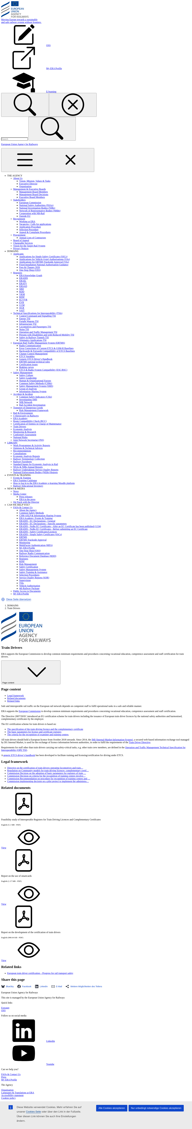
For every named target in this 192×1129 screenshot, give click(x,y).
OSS (3, 1010)
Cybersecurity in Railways (26, 415)
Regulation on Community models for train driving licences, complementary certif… (48, 770)
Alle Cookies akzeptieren (112, 1108)
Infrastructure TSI (27, 324)
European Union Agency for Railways (19, 144)
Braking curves (26, 367)
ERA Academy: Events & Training (35, 518)
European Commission (30, 202)
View (26, 847)
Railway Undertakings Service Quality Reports (35, 469)
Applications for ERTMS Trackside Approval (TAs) (44, 262)
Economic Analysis (22, 429)
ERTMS (23, 537)
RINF (22, 297)
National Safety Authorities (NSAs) (36, 205)
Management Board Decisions (33, 194)
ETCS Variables (26, 356)
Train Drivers (19, 426)
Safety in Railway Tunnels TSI (34, 337)
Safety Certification (28, 567)
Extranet (5, 1008)
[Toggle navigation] (47, 160)
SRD (21, 289)
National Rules (20, 437)
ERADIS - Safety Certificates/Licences (38, 531)
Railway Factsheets (22, 461)
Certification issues (28, 364)
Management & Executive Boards (29, 189)
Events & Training (22, 478)
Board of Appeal (21, 240)
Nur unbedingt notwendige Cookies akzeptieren (156, 1108)
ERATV (23, 283)
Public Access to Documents (27, 591)
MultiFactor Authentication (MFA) (36, 545)
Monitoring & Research (24, 432)
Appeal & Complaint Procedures (35, 232)
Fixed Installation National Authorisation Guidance (43, 264)
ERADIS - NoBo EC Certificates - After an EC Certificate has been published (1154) (60, 526)
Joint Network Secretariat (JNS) (28, 440)
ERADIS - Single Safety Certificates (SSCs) (40, 534)
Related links (13, 701)
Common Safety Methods (31, 513)
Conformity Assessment (24, 434)
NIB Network (25, 402)
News (16, 491)
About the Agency (28, 510)
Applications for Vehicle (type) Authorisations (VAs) (44, 259)
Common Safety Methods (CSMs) (35, 383)
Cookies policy (8, 1098)
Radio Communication (30, 345)
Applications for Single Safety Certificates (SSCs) (43, 256)
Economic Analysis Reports (26, 456)
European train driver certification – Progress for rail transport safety (40, 973)
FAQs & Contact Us (23, 507)
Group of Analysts (28, 388)
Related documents (16, 698)
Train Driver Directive (139, 742)
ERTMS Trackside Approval (32, 540)
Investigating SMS (28, 399)
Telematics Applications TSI (32, 340)
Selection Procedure (28, 229)
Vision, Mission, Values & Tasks (34, 181)
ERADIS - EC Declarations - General (37, 521)
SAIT (22, 310)
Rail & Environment (23, 413)
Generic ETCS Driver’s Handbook (35, 359)
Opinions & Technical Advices (28, 448)
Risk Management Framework (33, 410)
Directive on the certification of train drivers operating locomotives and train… (45, 768)
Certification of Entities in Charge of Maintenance (37, 424)
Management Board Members (33, 192)
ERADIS (23, 278)
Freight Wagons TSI (29, 321)
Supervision (25, 580)
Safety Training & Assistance (33, 572)
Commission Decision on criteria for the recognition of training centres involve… (46, 776)
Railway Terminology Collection (29, 459)
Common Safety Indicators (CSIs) (35, 397)
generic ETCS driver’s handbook (19, 755)
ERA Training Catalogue (25, 480)
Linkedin (28, 1041)
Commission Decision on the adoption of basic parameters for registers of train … (46, 773)
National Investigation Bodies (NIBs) (37, 208)
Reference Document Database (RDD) (37, 556)
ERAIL (22, 281)
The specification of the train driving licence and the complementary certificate (45, 729)
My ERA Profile (27, 548)
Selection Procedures (29, 575)
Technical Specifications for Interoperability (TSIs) (37, 313)
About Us (17, 178)
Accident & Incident (23, 394)
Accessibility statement (12, 1095)
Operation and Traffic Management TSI (38, 332)
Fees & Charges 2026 (29, 267)
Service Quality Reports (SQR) (34, 577)
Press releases (25, 496)
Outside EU (24, 216)
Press (3, 1077)
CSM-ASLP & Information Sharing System (40, 515)
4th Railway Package (29, 588)
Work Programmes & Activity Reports (31, 445)
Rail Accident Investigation (32, 405)
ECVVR (23, 299)
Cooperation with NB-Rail (32, 213)
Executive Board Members (32, 197)
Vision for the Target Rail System (29, 245)
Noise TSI (24, 329)
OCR (21, 308)
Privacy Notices (20, 248)
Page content (30, 672)
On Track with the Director (26, 502)
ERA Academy (20, 418)
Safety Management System (32, 569)
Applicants (18, 254)
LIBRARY (12, 442)
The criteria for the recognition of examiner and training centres (37, 734)
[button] (3, 599)
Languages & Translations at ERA (17, 1092)
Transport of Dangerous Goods (28, 407)
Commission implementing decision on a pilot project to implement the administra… (48, 781)
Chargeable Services (23, 243)
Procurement (19, 235)
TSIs (21, 583)
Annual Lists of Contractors (32, 237)
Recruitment (19, 218)
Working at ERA (27, 221)
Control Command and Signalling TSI (37, 316)
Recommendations (22, 451)
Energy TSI (24, 318)
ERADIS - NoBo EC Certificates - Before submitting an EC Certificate (53, 529)
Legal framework (15, 695)
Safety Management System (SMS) (36, 386)
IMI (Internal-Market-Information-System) (112, 739)
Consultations (19, 453)
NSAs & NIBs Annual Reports (28, 467)
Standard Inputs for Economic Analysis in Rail (35, 464)
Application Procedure (30, 227)
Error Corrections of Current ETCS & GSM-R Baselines (46, 348)
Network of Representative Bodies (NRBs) (39, 210)
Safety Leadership (28, 378)
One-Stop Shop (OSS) (29, 270)
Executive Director (28, 183)
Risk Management (28, 564)
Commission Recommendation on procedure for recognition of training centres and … (48, 778)
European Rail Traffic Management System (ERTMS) (39, 343)
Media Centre (19, 494)
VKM (22, 294)
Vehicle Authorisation (29, 585)
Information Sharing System (32, 391)
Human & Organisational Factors (35, 380)
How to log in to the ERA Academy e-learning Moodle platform (44, 483)
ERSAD (23, 286)
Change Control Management (33, 353)
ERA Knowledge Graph (30, 275)
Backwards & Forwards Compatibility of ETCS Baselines (47, 351)
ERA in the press (27, 499)
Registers (17, 272)
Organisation (25, 186)
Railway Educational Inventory (28, 486)
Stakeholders (19, 200)
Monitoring (24, 542)
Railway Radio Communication (34, 553)
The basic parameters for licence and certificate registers (34, 732)
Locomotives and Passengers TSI (35, 326)
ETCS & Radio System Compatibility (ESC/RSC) (43, 370)
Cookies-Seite (33, 1111)
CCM (22, 305)
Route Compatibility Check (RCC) (30, 421)
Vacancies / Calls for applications (35, 224)
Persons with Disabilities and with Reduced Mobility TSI (46, 335)
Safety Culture (26, 375)
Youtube (27, 1064)
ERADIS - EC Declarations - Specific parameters (43, 523)
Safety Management (22, 372)
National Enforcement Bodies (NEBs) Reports (35, 472)
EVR (21, 302)
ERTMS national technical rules (34, 361)
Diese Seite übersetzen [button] (18, 599)
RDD (21, 291)
